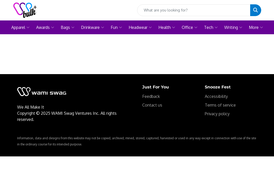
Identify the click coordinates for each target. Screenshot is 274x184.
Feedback (151, 96)
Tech (211, 27)
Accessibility (216, 96)
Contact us (152, 105)
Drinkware (92, 27)
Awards (45, 27)
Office (189, 27)
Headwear (140, 27)
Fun (116, 27)
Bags (67, 27)
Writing (233, 27)
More (256, 27)
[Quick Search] (194, 10)
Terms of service (220, 105)
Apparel (20, 27)
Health (166, 27)
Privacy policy (217, 113)
